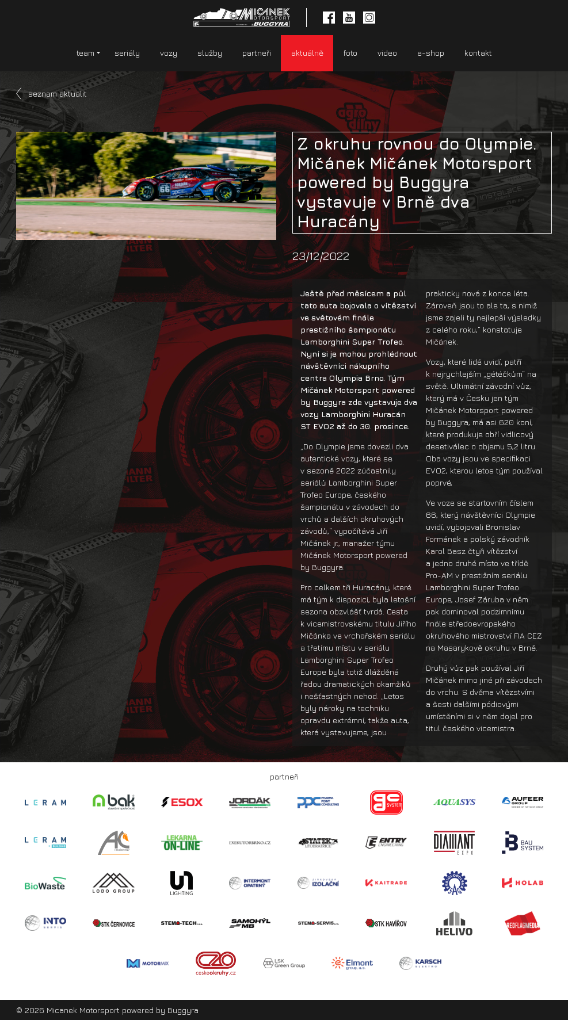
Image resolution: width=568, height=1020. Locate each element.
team (85, 53)
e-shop (430, 53)
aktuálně (307, 53)
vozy (168, 53)
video (387, 53)
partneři (256, 53)
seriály (127, 53)
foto (350, 53)
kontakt (478, 53)
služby (209, 53)
